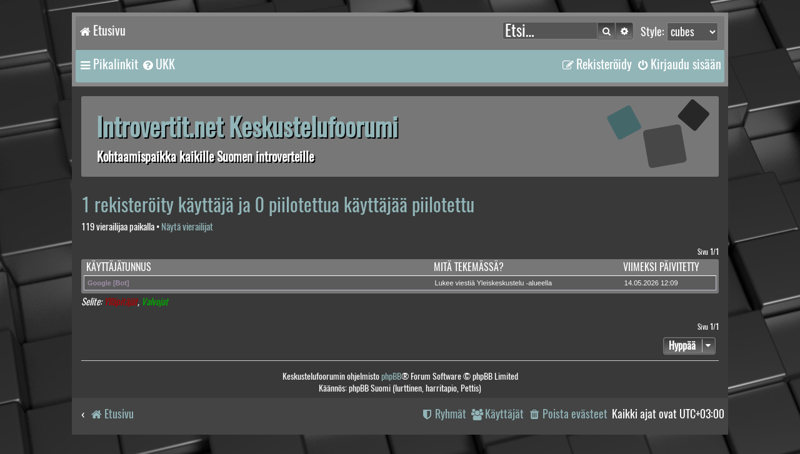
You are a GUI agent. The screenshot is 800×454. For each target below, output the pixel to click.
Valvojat (154, 302)
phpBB (391, 376)
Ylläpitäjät (121, 302)
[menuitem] (158, 64)
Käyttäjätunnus (118, 267)
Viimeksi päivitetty (661, 267)
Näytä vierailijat (187, 227)
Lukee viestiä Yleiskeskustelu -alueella (493, 283)
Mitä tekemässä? (469, 267)
